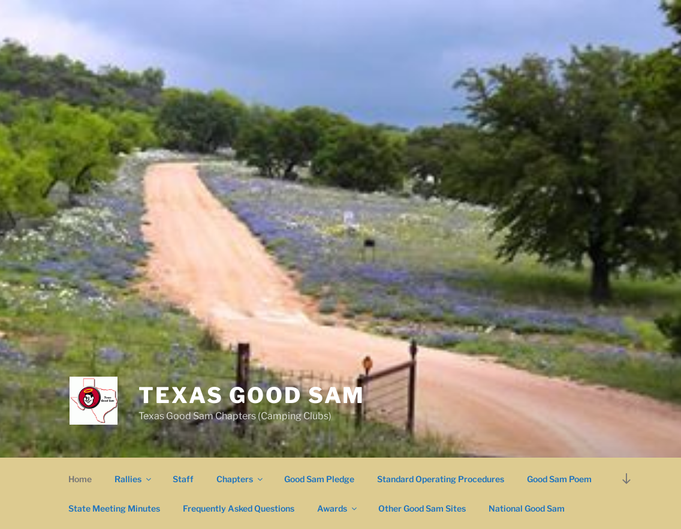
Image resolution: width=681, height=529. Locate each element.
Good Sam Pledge (319, 479)
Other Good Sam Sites (422, 508)
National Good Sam (527, 508)
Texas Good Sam (251, 395)
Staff (183, 479)
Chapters (240, 479)
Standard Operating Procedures (440, 479)
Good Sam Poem (559, 479)
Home (80, 479)
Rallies (133, 479)
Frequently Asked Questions (238, 508)
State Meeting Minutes (114, 508)
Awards (337, 508)
